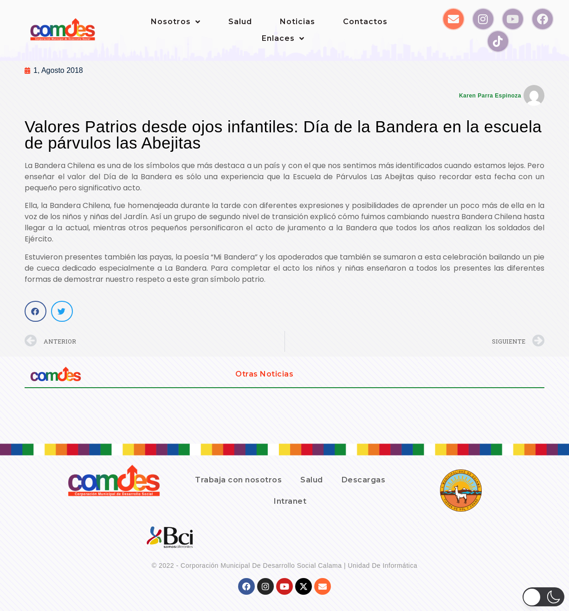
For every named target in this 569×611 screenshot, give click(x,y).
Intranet (290, 501)
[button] (35, 311)
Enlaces (283, 38)
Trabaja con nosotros (238, 479)
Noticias (297, 21)
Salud (240, 21)
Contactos (365, 21)
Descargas (364, 479)
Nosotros (175, 21)
